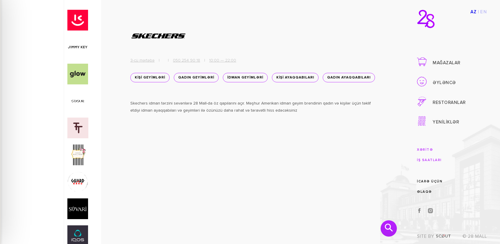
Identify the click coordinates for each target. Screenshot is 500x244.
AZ (473, 12)
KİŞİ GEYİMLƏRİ (149, 79)
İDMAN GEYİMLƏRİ (244, 79)
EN (483, 12)
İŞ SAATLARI (429, 160)
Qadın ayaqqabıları (155, 94)
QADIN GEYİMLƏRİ (195, 79)
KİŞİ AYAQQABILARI (294, 79)
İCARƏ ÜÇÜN (429, 181)
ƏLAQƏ (424, 191)
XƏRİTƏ (425, 149)
